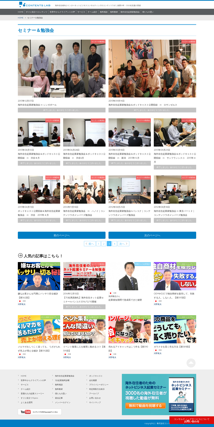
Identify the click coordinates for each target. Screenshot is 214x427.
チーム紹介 (92, 12)
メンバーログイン (62, 402)
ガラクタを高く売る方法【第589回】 (172, 346)
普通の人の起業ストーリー (32, 393)
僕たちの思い (148, 12)
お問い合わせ (192, 420)
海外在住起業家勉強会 (130, 12)
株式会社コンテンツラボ (167, 423)
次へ (122, 243)
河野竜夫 (22, 304)
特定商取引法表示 (97, 389)
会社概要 (93, 380)
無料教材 (114, 12)
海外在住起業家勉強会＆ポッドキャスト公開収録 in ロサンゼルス (142, 104)
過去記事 (59, 398)
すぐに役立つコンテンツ (36, 12)
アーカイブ (94, 393)
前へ (91, 243)
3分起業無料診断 (62, 380)
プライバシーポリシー (98, 384)
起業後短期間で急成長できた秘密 (125, 299)
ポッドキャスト (96, 376)
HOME (20, 12)
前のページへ (62, 235)
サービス (81, 12)
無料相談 (104, 12)
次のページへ (152, 235)
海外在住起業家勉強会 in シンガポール (37, 104)
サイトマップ (95, 402)
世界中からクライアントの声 (62, 12)
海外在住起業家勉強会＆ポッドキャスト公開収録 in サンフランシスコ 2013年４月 (175, 157)
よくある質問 (26, 402)
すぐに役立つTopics (29, 398)
